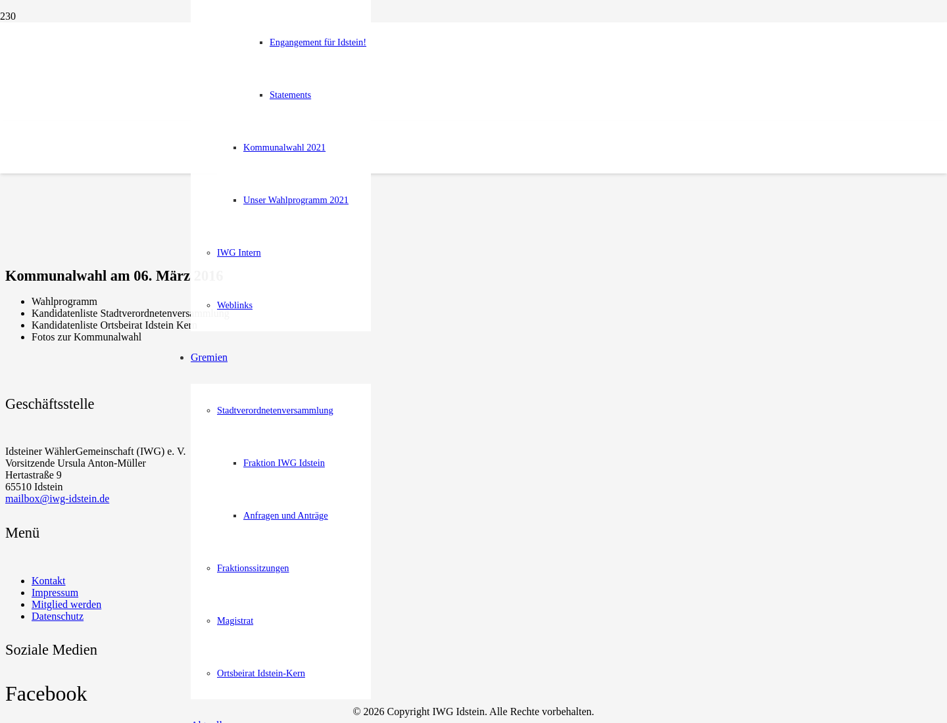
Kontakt (49, 580)
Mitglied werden (66, 604)
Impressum (55, 592)
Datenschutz (58, 616)
